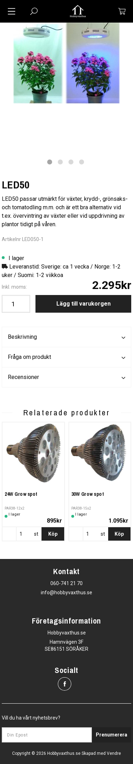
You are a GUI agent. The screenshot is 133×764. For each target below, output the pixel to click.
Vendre (114, 753)
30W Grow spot (87, 494)
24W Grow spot (21, 494)
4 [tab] (81, 162)
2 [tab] (60, 162)
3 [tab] (70, 162)
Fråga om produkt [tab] (66, 357)
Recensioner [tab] (66, 377)
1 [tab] (49, 162)
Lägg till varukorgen (83, 303)
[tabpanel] (66, 63)
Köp (52, 534)
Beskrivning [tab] (66, 337)
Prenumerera (111, 735)
